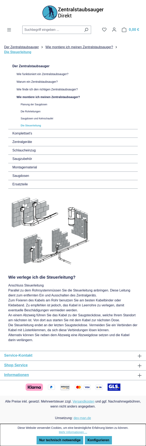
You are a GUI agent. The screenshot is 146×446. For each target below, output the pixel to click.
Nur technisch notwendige (60, 440)
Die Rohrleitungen (30, 111)
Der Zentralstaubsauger (31, 66)
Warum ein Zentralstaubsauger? (37, 81)
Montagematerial (24, 167)
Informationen (16, 375)
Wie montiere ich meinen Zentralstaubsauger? (48, 97)
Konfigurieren (98, 440)
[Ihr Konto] (114, 29)
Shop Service (16, 365)
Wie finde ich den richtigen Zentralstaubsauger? (47, 89)
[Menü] (9, 30)
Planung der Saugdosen (34, 104)
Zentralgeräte (22, 142)
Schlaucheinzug (24, 150)
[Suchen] (86, 30)
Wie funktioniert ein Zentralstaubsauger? (42, 74)
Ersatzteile (20, 184)
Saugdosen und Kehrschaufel (37, 118)
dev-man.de (82, 418)
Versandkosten (83, 401)
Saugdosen (20, 175)
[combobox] (52, 30)
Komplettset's (22, 133)
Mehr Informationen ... (73, 432)
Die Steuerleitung (31, 125)
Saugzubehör (22, 159)
